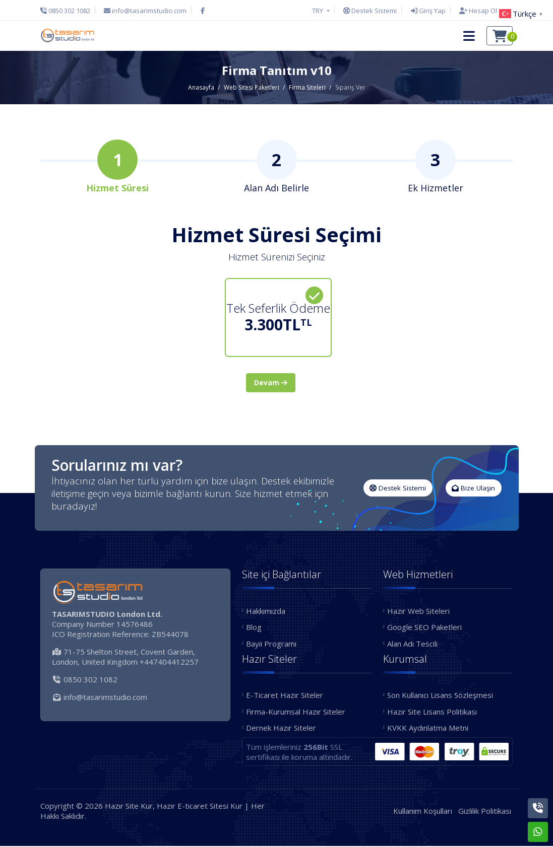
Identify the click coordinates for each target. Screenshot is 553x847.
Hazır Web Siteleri (418, 612)
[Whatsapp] (538, 832)
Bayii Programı (271, 645)
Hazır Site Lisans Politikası (432, 713)
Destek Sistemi (398, 488)
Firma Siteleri (307, 87)
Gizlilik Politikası (484, 812)
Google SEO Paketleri (424, 628)
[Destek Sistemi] (370, 10)
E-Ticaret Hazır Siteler (284, 696)
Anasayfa (201, 87)
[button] (469, 36)
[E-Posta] (145, 10)
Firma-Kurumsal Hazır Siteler (295, 713)
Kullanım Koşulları (422, 812)
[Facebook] (203, 10)
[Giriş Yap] (428, 10)
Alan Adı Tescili (412, 645)
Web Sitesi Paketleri (251, 87)
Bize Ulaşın (473, 488)
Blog (254, 628)
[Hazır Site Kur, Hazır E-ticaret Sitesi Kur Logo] (67, 36)
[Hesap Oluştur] (483, 10)
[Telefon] (67, 10)
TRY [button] (318, 10)
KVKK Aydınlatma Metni (427, 729)
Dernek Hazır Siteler (281, 729)
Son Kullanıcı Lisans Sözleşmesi (440, 696)
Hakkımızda (265, 612)
